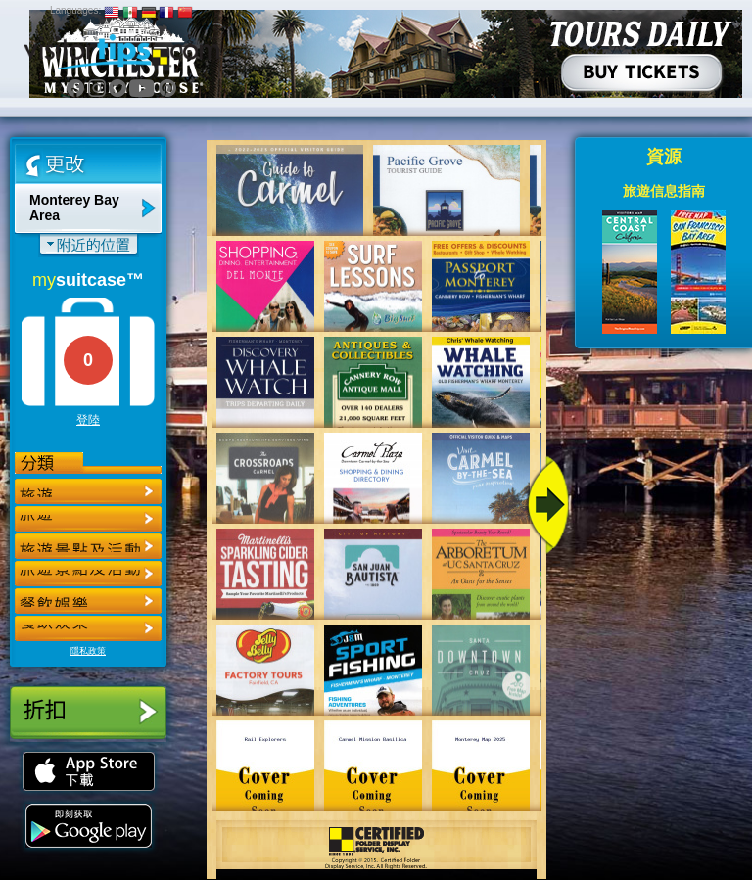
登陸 (88, 420)
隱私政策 (88, 651)
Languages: (75, 10)
